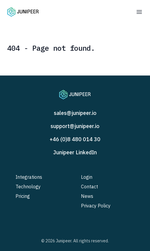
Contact (89, 187)
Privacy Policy (96, 206)
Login (86, 177)
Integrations (29, 177)
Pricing (23, 196)
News (87, 196)
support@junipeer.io (75, 126)
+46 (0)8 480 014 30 (75, 139)
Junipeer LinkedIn (75, 152)
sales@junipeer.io (75, 113)
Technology (28, 187)
